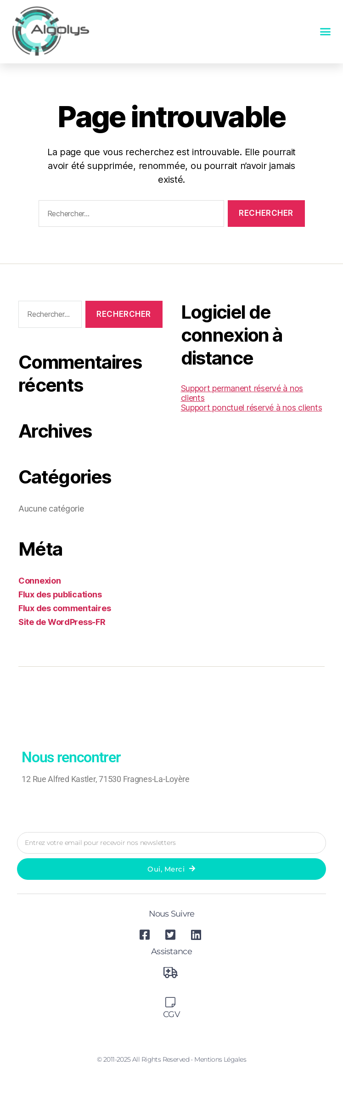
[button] (325, 31)
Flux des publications (59, 594)
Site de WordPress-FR (62, 622)
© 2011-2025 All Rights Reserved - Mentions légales (171, 1059)
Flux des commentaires (64, 608)
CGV (171, 1014)
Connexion (39, 580)
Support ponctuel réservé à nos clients (251, 407)
